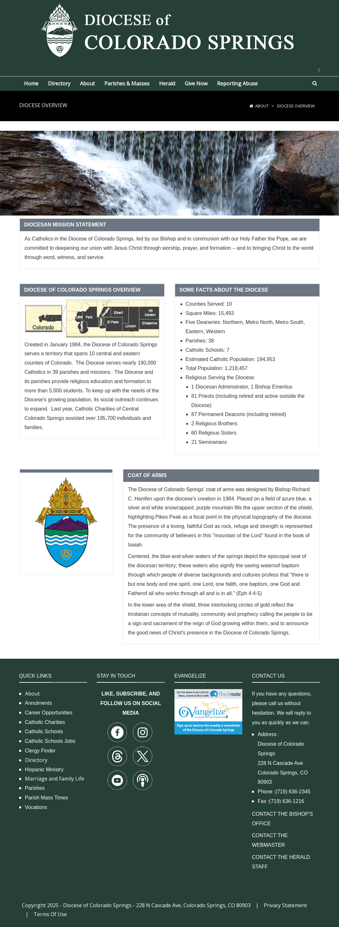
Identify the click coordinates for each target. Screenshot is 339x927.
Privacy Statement (285, 905)
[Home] (251, 106)
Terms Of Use (50, 914)
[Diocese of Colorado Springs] (169, 29)
